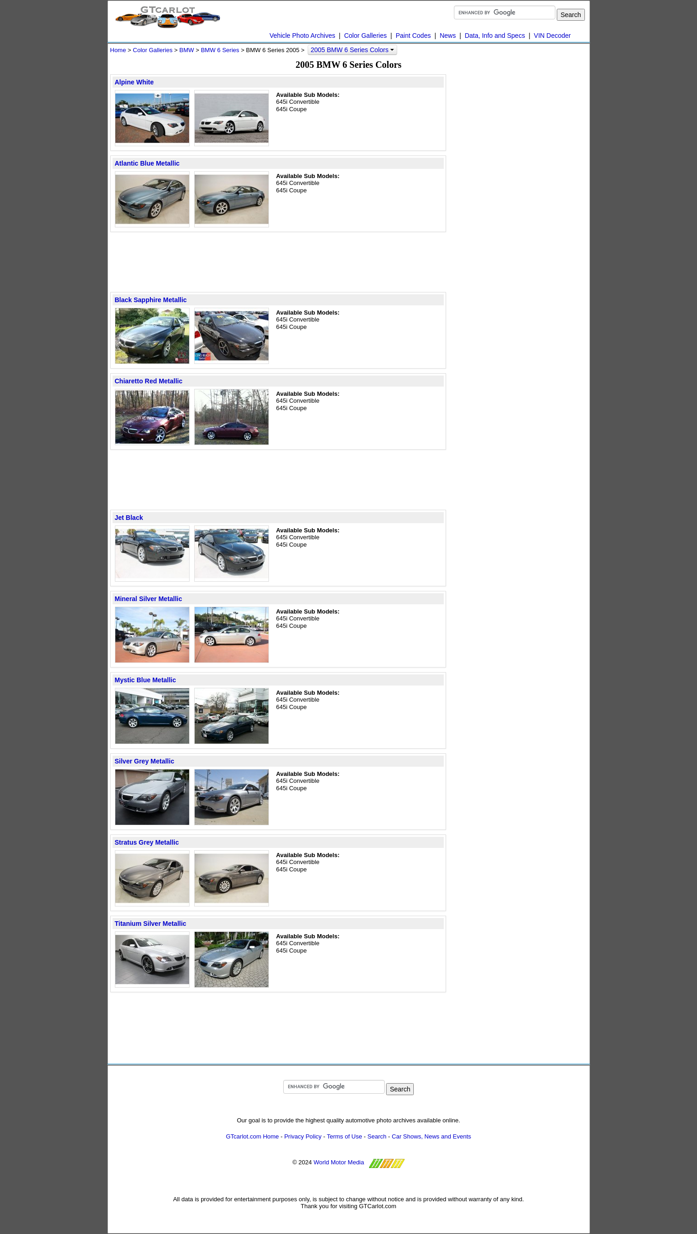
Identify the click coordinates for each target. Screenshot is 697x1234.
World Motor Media (339, 1162)
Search (377, 1136)
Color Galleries (365, 35)
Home (118, 50)
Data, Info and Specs (495, 35)
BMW (186, 50)
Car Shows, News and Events (431, 1136)
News (448, 35)
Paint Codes (413, 35)
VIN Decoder (552, 35)
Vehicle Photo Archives (302, 35)
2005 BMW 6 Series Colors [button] (352, 50)
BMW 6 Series (220, 50)
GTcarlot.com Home (252, 1136)
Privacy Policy (303, 1136)
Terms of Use (344, 1136)
